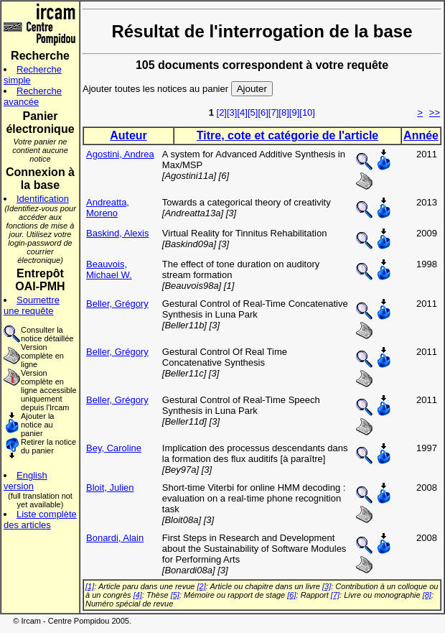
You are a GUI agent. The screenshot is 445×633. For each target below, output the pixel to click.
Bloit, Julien (110, 487)
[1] (89, 586)
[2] (222, 112)
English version (25, 480)
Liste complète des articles (40, 519)
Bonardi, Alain (115, 537)
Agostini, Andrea (120, 154)
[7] (273, 112)
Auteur (128, 135)
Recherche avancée (33, 96)
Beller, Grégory (117, 303)
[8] (283, 112)
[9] (294, 112)
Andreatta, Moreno (107, 207)
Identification (43, 198)
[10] (307, 112)
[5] (253, 112)
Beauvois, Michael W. (109, 269)
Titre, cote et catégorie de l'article (287, 135)
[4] (242, 112)
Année (421, 135)
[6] (263, 112)
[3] (232, 112)
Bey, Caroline (113, 448)
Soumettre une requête (32, 305)
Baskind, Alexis (117, 233)
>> (434, 112)
